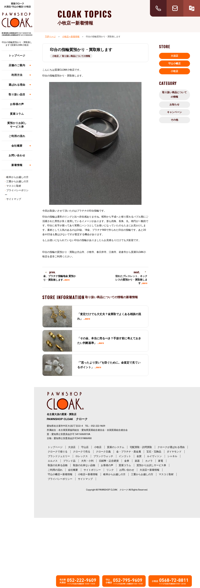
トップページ (17, 55)
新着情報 (16, 165)
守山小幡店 (174, 63)
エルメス (53, 460)
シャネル (172, 456)
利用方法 (16, 74)
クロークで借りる (57, 451)
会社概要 (16, 145)
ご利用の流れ (17, 136)
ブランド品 (69, 460)
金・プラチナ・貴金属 (128, 451)
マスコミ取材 (13, 185)
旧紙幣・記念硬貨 (109, 460)
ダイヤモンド (174, 451)
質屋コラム (17, 113)
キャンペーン (174, 112)
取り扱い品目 (17, 94)
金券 (126, 460)
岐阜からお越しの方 (17, 177)
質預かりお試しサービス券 (17, 124)
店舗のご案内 (17, 65)
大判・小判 (87, 460)
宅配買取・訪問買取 (141, 447)
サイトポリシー (92, 469)
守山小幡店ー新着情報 (60, 474)
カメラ (149, 460)
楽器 (137, 460)
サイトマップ (13, 199)
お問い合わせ (17, 155)
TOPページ (50, 36)
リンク (110, 469)
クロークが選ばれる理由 (171, 447)
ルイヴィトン (154, 456)
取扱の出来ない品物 (84, 465)
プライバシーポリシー (60, 478)
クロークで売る (81, 451)
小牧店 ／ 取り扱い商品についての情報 (71, 56)
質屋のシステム (115, 447)
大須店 (174, 55)
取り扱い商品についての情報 (174, 94)
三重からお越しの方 (17, 181)
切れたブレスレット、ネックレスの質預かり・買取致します (131, 280)
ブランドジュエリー (59, 456)
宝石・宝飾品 (153, 451)
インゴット (125, 456)
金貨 (139, 456)
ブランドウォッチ (103, 456)
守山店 (85, 447)
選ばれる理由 (17, 84)
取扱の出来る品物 (57, 465)
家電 (160, 460)
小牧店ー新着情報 (70, 36)
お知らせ (174, 104)
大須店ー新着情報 (149, 469)
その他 (174, 119)
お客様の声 (17, 104)
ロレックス (81, 456)
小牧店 (174, 71)
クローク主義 (103, 451)
